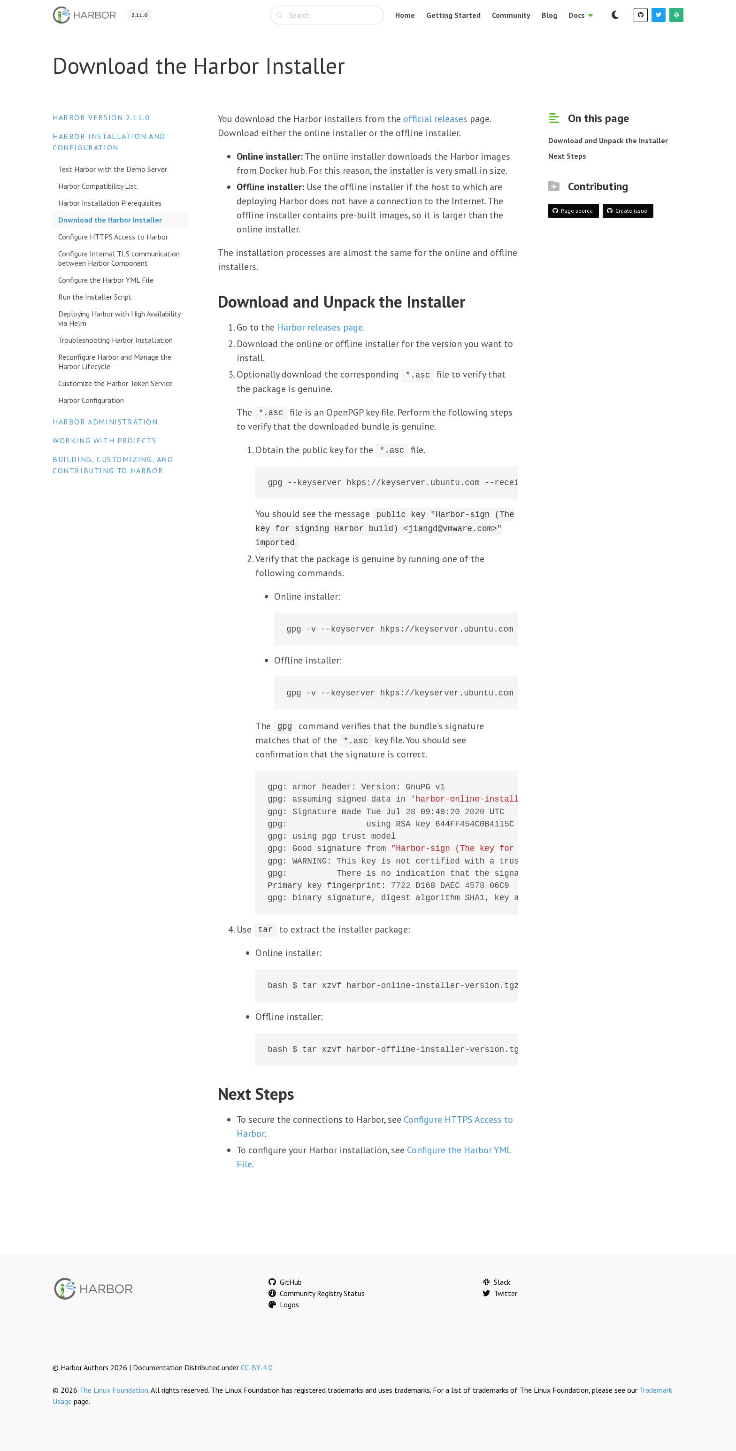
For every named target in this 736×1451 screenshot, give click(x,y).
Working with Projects (105, 440)
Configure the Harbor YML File (105, 280)
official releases (435, 119)
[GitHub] (641, 15)
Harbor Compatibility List (97, 186)
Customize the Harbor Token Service (115, 383)
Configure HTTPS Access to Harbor (113, 236)
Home (405, 15)
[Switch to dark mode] (614, 15)
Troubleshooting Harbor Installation (115, 340)
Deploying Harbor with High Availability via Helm (119, 318)
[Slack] (676, 15)
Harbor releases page (320, 327)
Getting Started (453, 15)
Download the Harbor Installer (110, 219)
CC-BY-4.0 (257, 1366)
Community (511, 15)
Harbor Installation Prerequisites (109, 203)
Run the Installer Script (95, 296)
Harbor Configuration (91, 400)
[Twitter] (659, 15)
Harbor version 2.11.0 (101, 117)
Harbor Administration (105, 421)
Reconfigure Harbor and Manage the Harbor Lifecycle (114, 361)
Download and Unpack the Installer (608, 140)
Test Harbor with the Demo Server (112, 169)
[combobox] (327, 15)
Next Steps (567, 156)
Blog (549, 15)
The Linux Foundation (113, 1389)
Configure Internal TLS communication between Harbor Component (119, 258)
